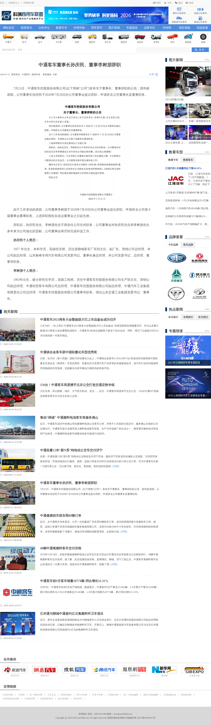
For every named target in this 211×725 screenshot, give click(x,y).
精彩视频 (184, 27)
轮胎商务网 (186, 695)
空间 (169, 3)
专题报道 (132, 27)
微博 (158, 3)
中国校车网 (113, 695)
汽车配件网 (29, 699)
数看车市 (61, 27)
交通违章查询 (46, 699)
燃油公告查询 (200, 22)
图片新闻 (114, 27)
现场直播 (202, 27)
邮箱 (191, 3)
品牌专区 (149, 27)
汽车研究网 (7, 695)
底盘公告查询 (200, 13)
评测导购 (79, 27)
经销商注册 (29, 3)
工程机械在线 (169, 695)
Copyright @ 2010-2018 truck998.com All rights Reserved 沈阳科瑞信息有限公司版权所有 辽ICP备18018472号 (105, 718)
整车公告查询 (179, 13)
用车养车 (96, 27)
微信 (180, 3)
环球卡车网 (97, 695)
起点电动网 (63, 699)
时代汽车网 (81, 695)
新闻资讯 (26, 27)
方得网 (21, 695)
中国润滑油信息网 (10, 699)
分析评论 (44, 27)
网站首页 (8, 27)
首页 (2, 3)
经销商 (167, 27)
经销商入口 (14, 3)
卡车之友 (51, 695)
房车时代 (77, 699)
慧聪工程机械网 (150, 695)
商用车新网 (66, 695)
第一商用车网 (36, 695)
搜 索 (201, 49)
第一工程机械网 (130, 695)
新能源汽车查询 (179, 22)
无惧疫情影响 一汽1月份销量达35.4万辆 (187, 200)
